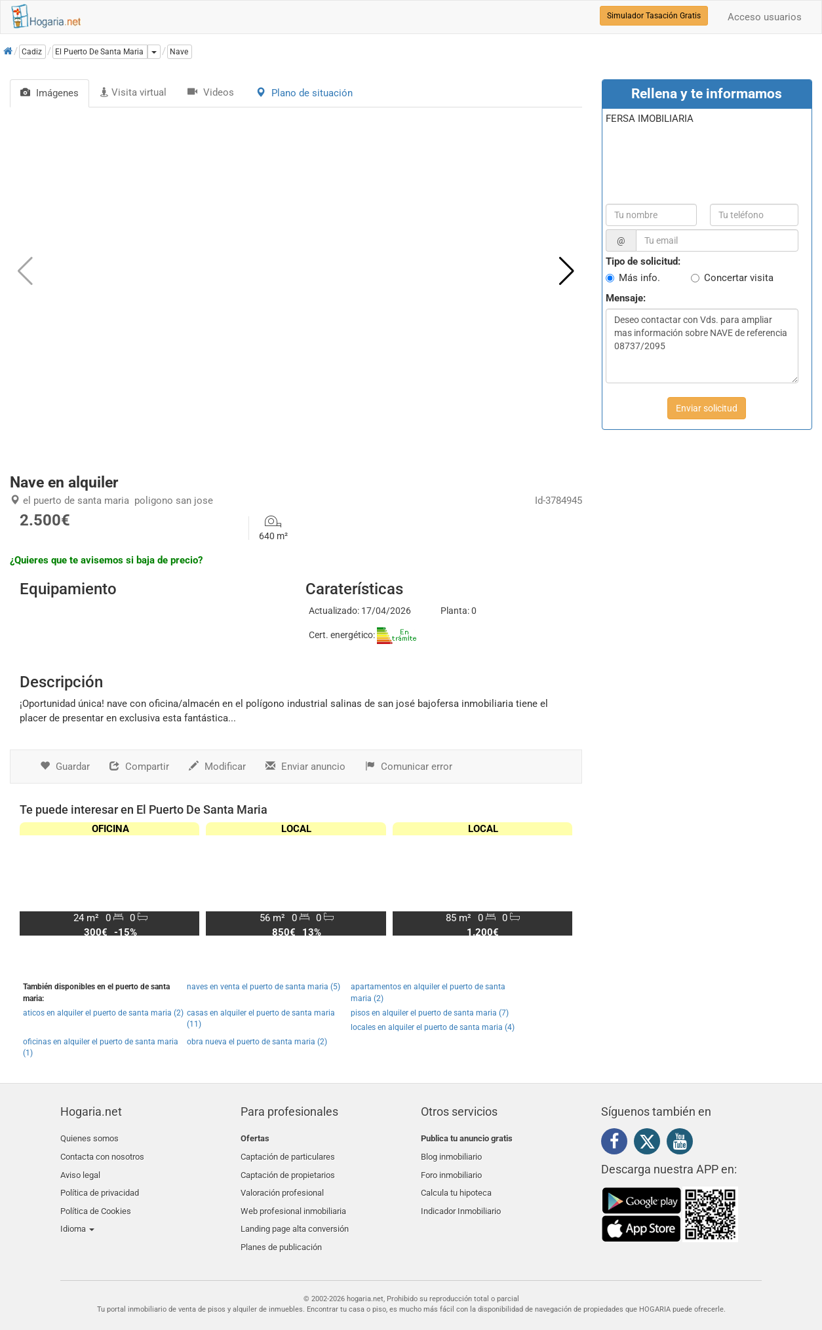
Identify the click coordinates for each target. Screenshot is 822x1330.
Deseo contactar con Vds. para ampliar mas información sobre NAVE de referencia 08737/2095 (702, 346)
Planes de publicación (281, 1231)
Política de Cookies (95, 1201)
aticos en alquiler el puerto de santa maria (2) (103, 1012)
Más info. (639, 278)
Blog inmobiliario (451, 1154)
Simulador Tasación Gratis (654, 15)
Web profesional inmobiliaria (293, 1201)
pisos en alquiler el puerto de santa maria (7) (430, 1012)
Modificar (217, 766)
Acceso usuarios (765, 17)
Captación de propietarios (288, 1169)
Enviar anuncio (305, 766)
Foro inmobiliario (451, 1169)
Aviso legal (80, 1169)
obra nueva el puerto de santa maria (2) (257, 1041)
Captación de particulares (288, 1154)
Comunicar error (408, 766)
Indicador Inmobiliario (461, 1201)
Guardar (65, 766)
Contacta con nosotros (102, 1154)
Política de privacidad (99, 1185)
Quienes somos (89, 1138)
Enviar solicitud (706, 408)
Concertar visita (738, 278)
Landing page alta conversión (295, 1216)
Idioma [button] (77, 1216)
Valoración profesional (282, 1185)
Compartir (139, 766)
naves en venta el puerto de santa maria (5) (263, 986)
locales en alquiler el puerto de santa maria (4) (433, 1027)
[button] (567, 271)
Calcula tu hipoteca (456, 1185)
